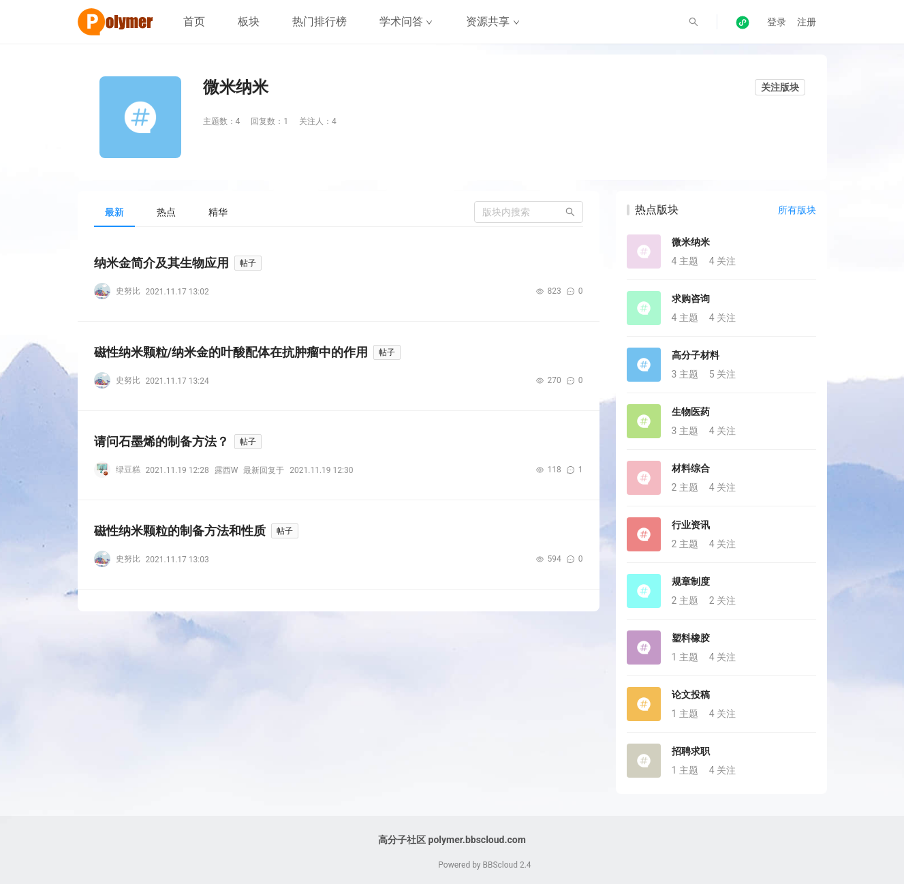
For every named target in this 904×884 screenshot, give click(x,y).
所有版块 (797, 209)
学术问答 (406, 21)
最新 (114, 212)
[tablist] (338, 211)
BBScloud (500, 865)
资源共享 (493, 21)
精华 (218, 212)
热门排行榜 (319, 21)
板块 (249, 21)
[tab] (114, 212)
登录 (776, 21)
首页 (194, 21)
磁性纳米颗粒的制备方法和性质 (180, 530)
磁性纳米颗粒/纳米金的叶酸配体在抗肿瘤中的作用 (231, 352)
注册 (806, 21)
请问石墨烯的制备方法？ (161, 441)
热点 (166, 212)
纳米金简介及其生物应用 (161, 263)
